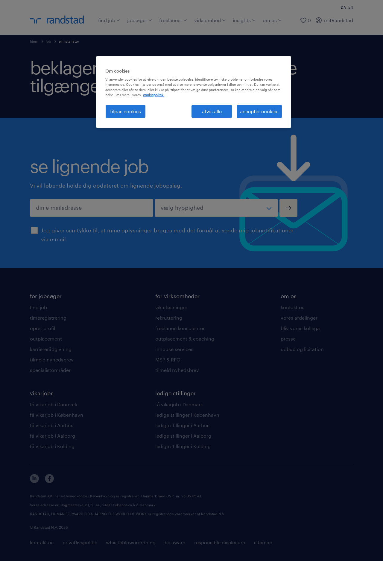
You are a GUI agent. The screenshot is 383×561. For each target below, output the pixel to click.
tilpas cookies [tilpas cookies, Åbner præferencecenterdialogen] (125, 111)
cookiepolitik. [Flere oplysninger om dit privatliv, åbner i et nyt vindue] (153, 95)
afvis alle (212, 111)
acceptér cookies (259, 111)
